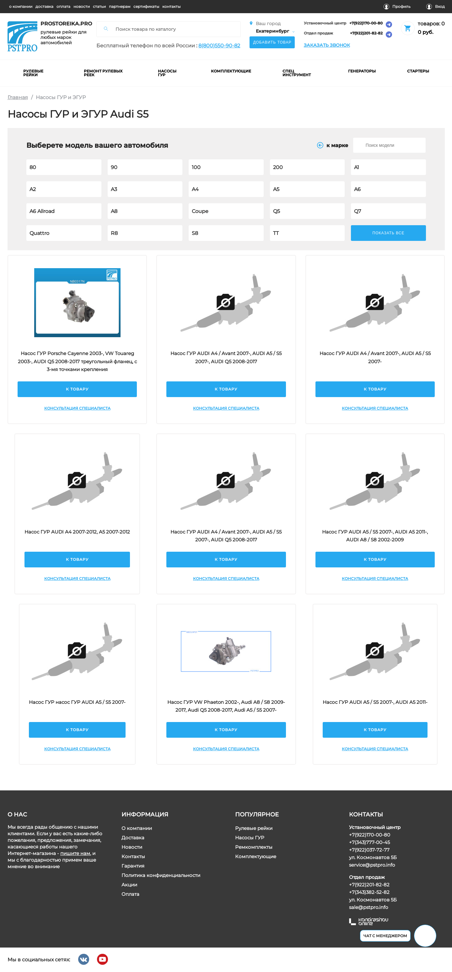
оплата (63, 6)
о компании (20, 6)
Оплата (130, 894)
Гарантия (132, 866)
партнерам (119, 6)
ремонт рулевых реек (103, 73)
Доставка (132, 838)
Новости (131, 847)
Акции (129, 885)
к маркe (332, 145)
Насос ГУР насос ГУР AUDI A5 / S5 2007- (77, 702)
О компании (136, 828)
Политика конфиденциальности (160, 875)
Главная (18, 97)
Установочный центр (325, 23)
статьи (99, 6)
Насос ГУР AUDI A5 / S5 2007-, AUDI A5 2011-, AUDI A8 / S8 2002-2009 (375, 535)
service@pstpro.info (372, 865)
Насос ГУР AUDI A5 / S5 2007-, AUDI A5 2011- (374, 702)
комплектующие (231, 71)
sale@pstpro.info (368, 907)
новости (81, 6)
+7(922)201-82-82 (366, 33)
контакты (171, 6)
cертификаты (146, 6)
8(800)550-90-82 (219, 46)
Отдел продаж (318, 33)
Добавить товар (272, 42)
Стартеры (418, 71)
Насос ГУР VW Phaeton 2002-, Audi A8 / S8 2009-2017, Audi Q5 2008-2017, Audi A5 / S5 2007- (226, 706)
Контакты (133, 856)
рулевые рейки (33, 73)
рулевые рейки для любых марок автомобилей (63, 37)
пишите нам (75, 853)
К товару (77, 388)
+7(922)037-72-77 (369, 850)
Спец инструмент (296, 73)
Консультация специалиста (77, 408)
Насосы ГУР (249, 838)
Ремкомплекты (253, 847)
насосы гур (167, 73)
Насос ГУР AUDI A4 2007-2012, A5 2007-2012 (77, 531)
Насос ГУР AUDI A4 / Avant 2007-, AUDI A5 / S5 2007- (374, 357)
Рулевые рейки (253, 828)
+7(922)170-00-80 (365, 23)
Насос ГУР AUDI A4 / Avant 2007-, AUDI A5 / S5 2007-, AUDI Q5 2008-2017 (226, 357)
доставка (44, 6)
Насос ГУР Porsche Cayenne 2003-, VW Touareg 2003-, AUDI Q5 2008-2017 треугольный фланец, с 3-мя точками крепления (77, 361)
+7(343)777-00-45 (369, 842)
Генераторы (361, 71)
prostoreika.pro (64, 23)
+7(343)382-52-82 (369, 892)
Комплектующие (255, 856)
